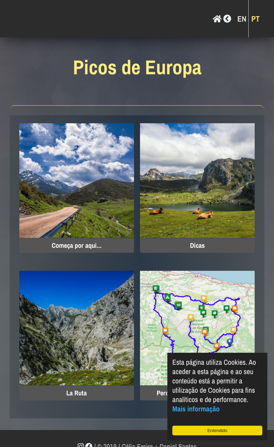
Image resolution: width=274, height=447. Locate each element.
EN (241, 18)
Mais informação (196, 409)
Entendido (217, 430)
